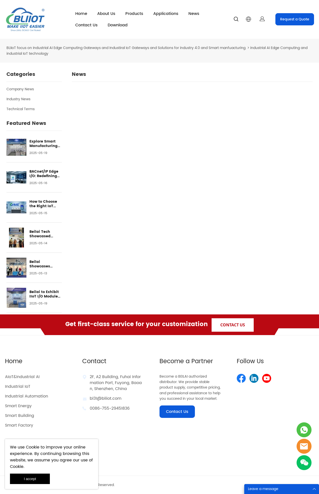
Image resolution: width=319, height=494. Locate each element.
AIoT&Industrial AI (22, 377)
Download (118, 25)
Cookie (32, 447)
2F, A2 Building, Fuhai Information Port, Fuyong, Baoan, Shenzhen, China (116, 383)
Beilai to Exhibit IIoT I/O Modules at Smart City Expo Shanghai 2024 (44, 294)
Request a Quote (294, 19)
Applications (165, 13)
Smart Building (19, 415)
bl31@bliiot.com (105, 398)
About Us (106, 13)
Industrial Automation (26, 396)
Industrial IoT (17, 386)
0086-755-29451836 (110, 408)
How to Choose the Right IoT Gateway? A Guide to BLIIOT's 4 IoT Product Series (45, 203)
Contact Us (86, 25)
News (193, 13)
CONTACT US (232, 324)
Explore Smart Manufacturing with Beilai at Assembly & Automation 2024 (45, 143)
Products (134, 13)
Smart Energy (18, 406)
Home (81, 13)
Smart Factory (19, 425)
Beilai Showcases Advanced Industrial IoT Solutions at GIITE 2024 (42, 264)
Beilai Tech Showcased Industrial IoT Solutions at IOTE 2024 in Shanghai (45, 234)
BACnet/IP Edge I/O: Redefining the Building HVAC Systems (43, 173)
